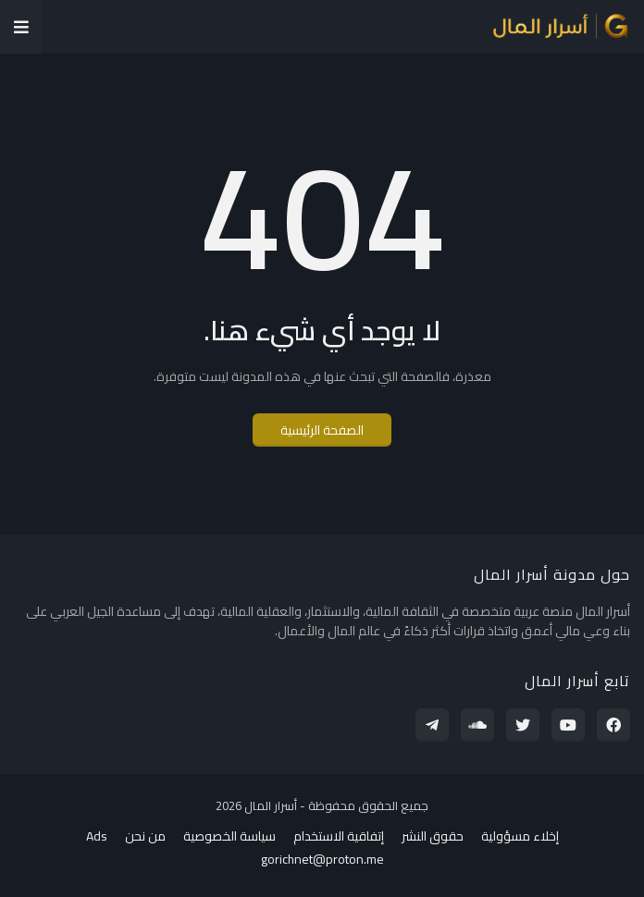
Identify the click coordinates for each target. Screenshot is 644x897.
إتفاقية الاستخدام (338, 837)
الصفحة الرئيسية (322, 430)
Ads (96, 837)
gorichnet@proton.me (322, 860)
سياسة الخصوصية (229, 837)
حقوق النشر (433, 837)
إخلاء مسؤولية (520, 837)
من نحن (145, 837)
